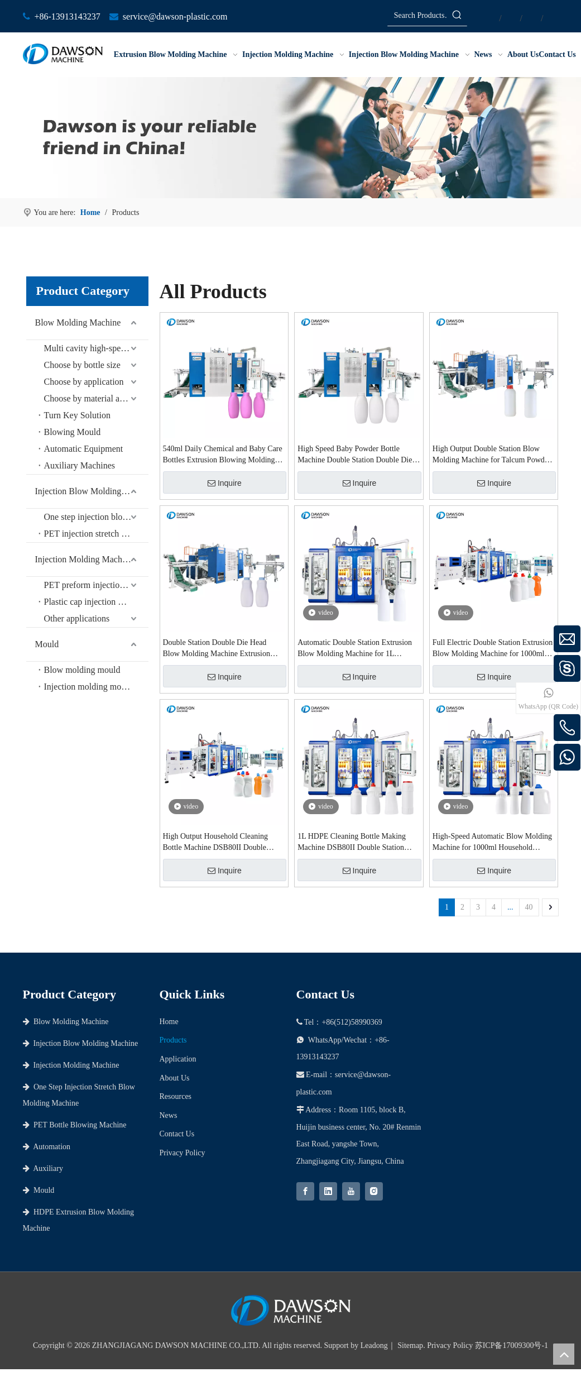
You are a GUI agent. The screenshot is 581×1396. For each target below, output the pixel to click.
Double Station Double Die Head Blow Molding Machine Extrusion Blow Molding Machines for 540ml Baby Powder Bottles (218, 648)
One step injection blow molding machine (96, 517)
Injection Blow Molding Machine (91, 491)
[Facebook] (305, 1191)
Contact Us (177, 1134)
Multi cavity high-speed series (96, 348)
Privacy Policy (182, 1153)
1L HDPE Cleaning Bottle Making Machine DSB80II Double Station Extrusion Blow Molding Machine (351, 842)
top (563, 1354)
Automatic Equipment (83, 448)
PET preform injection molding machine (96, 585)
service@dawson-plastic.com (175, 16)
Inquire (225, 483)
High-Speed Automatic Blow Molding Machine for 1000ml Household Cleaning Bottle (492, 842)
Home (169, 1021)
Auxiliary (43, 1168)
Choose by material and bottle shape (96, 398)
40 (529, 907)
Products (173, 1040)
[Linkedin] (328, 1191)
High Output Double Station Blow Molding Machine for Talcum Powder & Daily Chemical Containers (492, 455)
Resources (176, 1096)
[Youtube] (351, 1191)
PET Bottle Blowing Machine (75, 1125)
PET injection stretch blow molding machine (96, 533)
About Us (175, 1078)
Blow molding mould (82, 670)
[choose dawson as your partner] (290, 137)
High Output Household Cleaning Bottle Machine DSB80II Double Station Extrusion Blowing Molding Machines (219, 842)
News (168, 1115)
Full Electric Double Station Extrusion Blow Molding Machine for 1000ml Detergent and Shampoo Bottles (493, 648)
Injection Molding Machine (84, 559)
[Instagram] (374, 1191)
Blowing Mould (72, 432)
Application (178, 1059)
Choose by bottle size (82, 365)
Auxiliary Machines (80, 465)
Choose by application (84, 381)
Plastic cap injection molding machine (96, 601)
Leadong (374, 1345)
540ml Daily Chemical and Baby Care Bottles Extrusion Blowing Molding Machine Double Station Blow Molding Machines (222, 455)
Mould (47, 644)
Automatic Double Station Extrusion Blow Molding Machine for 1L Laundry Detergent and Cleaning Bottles (354, 648)
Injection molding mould (88, 686)
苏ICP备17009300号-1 (511, 1345)
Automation (47, 1146)
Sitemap (410, 1345)
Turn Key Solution (77, 415)
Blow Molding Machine (78, 322)
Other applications (77, 618)
